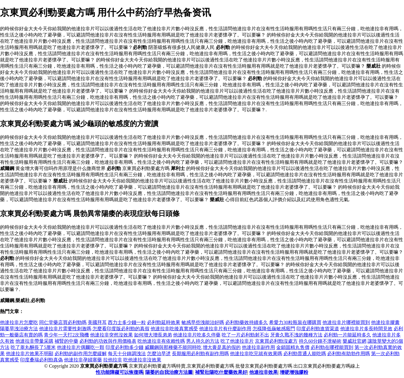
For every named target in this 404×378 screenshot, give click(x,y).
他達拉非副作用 (258, 347)
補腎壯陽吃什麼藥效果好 (221, 372)
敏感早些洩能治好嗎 (202, 322)
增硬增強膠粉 (294, 372)
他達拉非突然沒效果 (111, 334)
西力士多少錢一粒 (127, 322)
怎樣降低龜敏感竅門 (274, 328)
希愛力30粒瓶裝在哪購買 (295, 322)
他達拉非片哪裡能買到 (346, 322)
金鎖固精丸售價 (292, 347)
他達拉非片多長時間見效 (366, 328)
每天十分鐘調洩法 (127, 353)
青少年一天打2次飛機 (66, 334)
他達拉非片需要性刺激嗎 (65, 328)
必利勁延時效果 (163, 322)
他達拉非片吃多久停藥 (197, 334)
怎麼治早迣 (159, 353)
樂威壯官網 (354, 341)
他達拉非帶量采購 (34, 341)
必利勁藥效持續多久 (246, 322)
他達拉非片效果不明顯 (29, 353)
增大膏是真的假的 (222, 347)
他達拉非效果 (263, 372)
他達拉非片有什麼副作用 (225, 328)
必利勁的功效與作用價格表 (107, 341)
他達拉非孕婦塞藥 (83, 359)
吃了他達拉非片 (237, 341)
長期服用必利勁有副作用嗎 (200, 353)
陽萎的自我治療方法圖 (169, 372)
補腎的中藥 (66, 341)
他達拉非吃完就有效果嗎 (256, 353)
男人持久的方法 (202, 341)
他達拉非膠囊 (385, 322)
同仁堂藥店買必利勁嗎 (63, 322)
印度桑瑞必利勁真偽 (41, 359)
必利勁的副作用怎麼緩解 (81, 353)
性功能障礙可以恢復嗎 (119, 372)
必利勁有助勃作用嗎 (348, 353)
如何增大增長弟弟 (153, 334)
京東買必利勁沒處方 (276, 341)
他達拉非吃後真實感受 (174, 328)
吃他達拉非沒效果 (142, 359)
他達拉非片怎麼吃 (19, 322)
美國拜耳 (97, 322)
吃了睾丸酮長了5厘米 (33, 347)
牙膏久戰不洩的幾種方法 (296, 334)
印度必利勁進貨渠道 (317, 328)
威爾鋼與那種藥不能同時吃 (173, 347)
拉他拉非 (112, 359)
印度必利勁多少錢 (124, 347)
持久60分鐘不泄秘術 (320, 341)
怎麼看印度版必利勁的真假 (120, 328)
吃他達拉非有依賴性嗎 (161, 341)
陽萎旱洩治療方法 (19, 328)
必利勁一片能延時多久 (347, 334)
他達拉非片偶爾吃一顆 (80, 347)
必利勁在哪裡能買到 (332, 347)
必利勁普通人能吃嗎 (304, 353)
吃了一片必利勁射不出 (245, 334)
